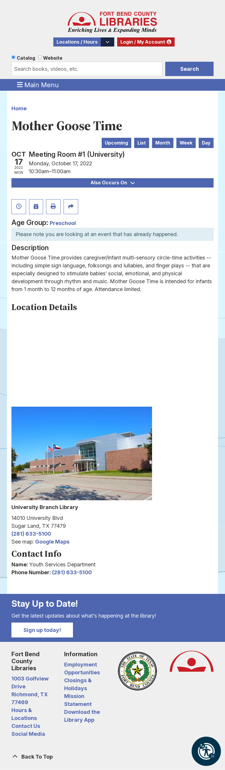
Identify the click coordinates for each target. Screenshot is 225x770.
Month (162, 143)
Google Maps (52, 542)
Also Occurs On (112, 182)
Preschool (63, 223)
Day (206, 143)
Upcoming (116, 143)
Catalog (26, 58)
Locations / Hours (77, 42)
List (141, 143)
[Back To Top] (112, 756)
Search (189, 69)
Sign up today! (42, 630)
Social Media (28, 734)
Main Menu (38, 84)
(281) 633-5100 (31, 534)
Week (186, 143)
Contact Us (25, 726)
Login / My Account (142, 42)
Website (52, 58)
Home (19, 108)
